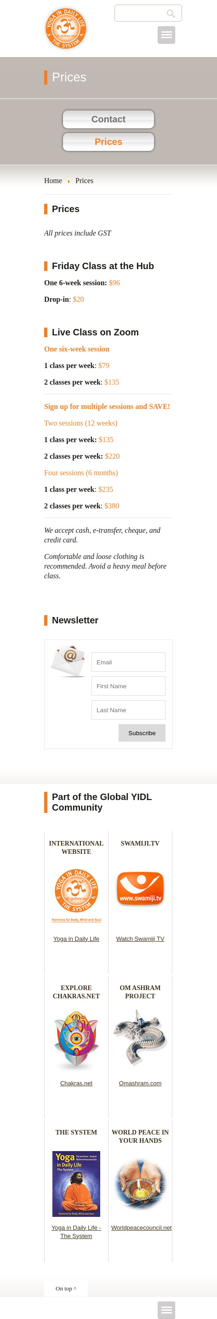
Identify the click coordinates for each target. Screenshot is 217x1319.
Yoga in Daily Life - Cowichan (66, 33)
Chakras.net (76, 1083)
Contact (108, 119)
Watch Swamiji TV (140, 938)
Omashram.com (140, 1083)
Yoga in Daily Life (76, 938)
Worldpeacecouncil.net (141, 1227)
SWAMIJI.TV (140, 843)
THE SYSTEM (76, 1132)
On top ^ (66, 1288)
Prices (108, 142)
